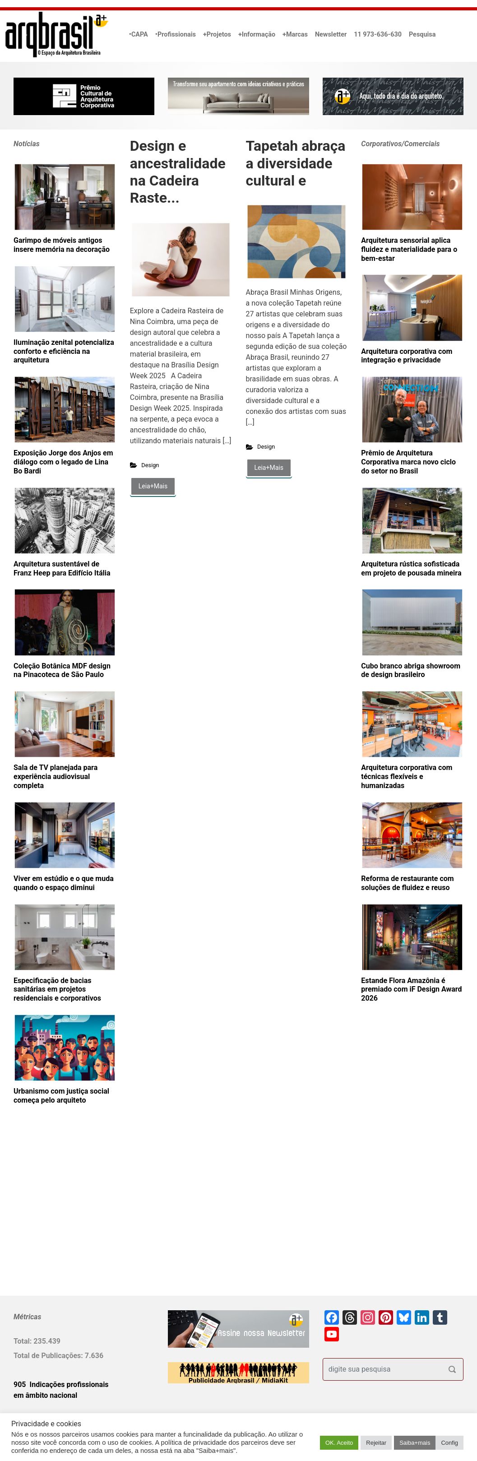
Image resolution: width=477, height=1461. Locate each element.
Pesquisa (422, 34)
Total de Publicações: (49, 1355)
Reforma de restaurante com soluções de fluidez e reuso (407, 883)
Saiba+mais (414, 1442)
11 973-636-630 (378, 34)
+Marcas (295, 34)
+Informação (256, 34)
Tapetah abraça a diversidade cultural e (296, 163)
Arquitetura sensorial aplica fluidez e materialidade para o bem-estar (409, 249)
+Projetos (217, 34)
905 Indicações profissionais (61, 1384)
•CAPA (138, 34)
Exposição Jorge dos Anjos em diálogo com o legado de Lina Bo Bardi (63, 462)
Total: (23, 1341)
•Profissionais (175, 34)
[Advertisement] (70, 1215)
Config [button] (449, 1442)
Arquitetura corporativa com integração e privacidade (406, 356)
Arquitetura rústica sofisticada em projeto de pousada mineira (411, 568)
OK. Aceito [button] (339, 1442)
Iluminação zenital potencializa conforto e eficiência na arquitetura (64, 351)
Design (150, 465)
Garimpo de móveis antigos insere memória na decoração (62, 245)
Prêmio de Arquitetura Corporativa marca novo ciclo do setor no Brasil (408, 462)
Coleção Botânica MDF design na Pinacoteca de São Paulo (62, 670)
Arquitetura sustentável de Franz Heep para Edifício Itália (62, 568)
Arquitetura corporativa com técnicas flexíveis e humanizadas (406, 776)
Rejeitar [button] (376, 1442)
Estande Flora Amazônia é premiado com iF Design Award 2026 (411, 989)
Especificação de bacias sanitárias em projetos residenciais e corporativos (57, 989)
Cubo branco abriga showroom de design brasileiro (410, 670)
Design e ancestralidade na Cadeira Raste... (178, 171)
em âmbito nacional (45, 1395)
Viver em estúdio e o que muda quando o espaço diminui (64, 883)
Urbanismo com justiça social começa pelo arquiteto (61, 1095)
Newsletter (331, 34)
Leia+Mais (153, 486)
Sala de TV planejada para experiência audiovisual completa (55, 776)
